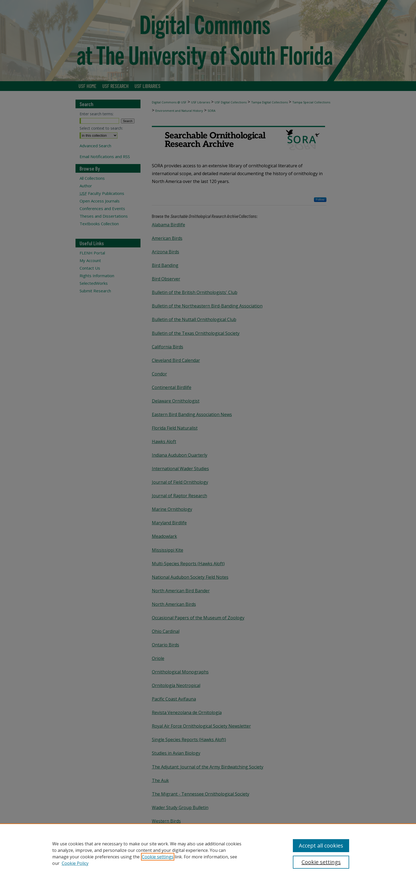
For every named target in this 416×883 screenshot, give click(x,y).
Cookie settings (157, 857)
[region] (208, 853)
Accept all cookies (321, 845)
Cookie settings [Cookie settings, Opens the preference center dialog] (321, 862)
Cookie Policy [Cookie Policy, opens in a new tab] (75, 863)
